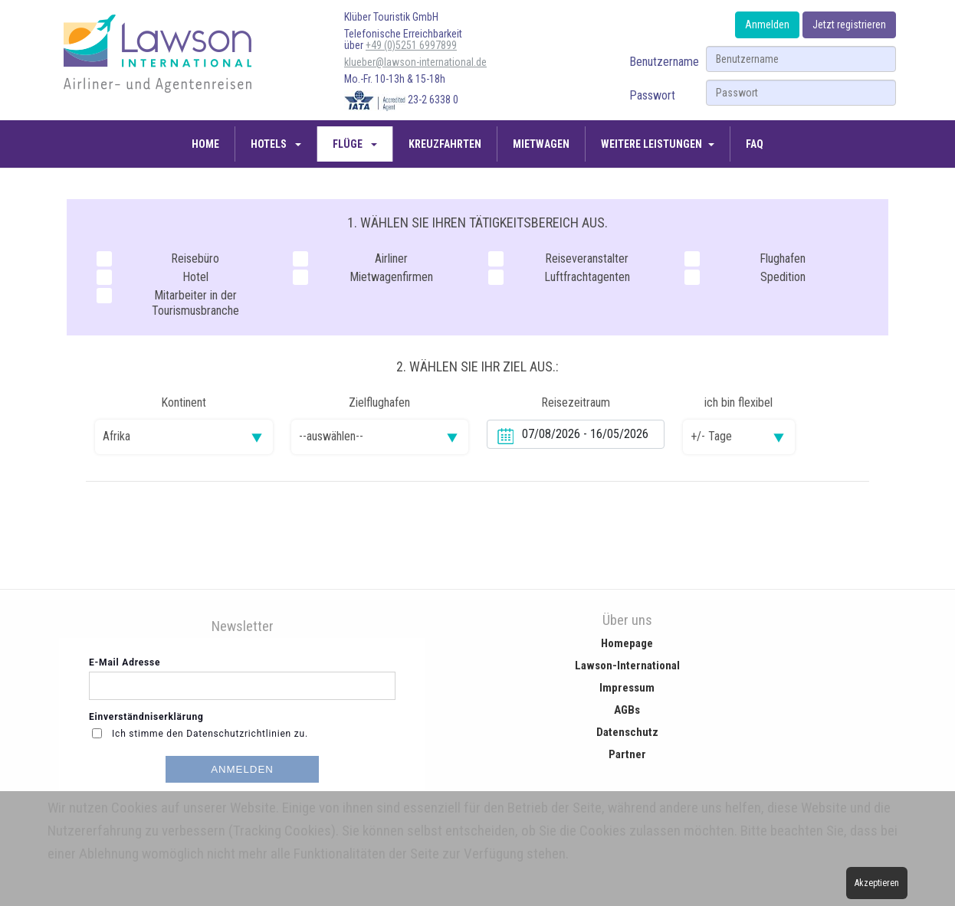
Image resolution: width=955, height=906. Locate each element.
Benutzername (664, 61)
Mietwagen (541, 144)
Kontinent (183, 402)
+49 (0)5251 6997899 (411, 45)
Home (205, 144)
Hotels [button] (270, 144)
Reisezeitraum (575, 402)
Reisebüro (158, 259)
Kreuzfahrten (445, 144)
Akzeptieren (877, 883)
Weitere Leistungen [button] (651, 144)
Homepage (627, 643)
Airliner (350, 259)
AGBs (627, 710)
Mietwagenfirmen (363, 277)
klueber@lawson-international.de (415, 62)
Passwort (652, 95)
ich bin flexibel (738, 402)
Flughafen (745, 259)
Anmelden (767, 24)
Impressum (627, 688)
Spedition (745, 277)
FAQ (754, 144)
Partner (627, 754)
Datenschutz (627, 732)
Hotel (152, 277)
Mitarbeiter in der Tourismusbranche (168, 303)
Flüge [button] (349, 144)
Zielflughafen (379, 402)
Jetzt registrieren (849, 24)
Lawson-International (627, 665)
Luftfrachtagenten (559, 277)
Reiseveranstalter (558, 259)
